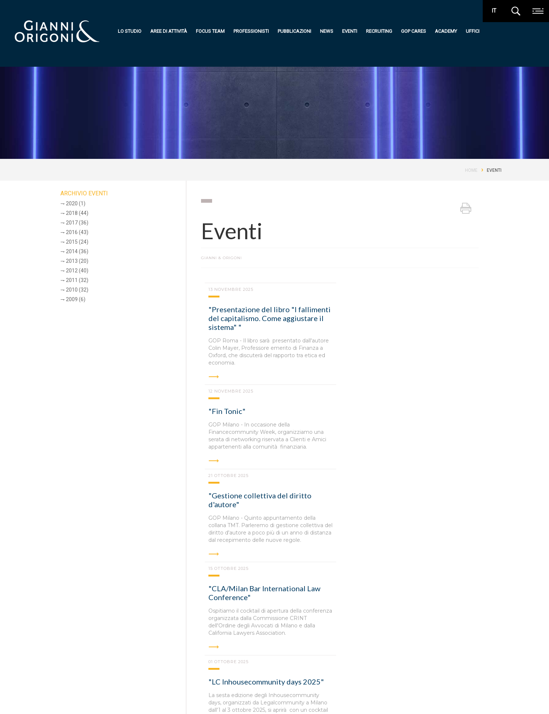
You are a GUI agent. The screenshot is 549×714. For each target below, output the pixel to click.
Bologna (151, 643)
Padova (189, 643)
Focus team (210, 31)
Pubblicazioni (294, 31)
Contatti (314, 697)
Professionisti (251, 31)
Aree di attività (168, 31)
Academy (446, 31)
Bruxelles (305, 643)
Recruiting (379, 31)
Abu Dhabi (262, 643)
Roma (80, 643)
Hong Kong (348, 643)
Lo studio (129, 31)
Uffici (472, 31)
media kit (498, 692)
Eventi (349, 31)
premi (476, 692)
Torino (225, 643)
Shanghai (467, 643)
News (326, 31)
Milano (114, 643)
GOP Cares (413, 31)
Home (471, 170)
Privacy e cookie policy (66, 698)
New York (427, 643)
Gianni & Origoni (59, 668)
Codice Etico (111, 698)
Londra (388, 643)
